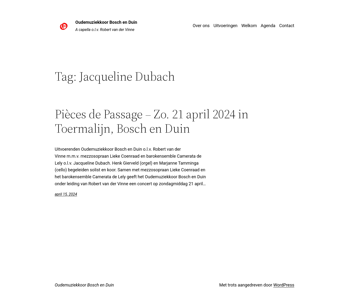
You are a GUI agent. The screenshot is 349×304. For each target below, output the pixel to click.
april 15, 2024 (66, 194)
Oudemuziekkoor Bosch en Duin (106, 22)
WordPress (283, 284)
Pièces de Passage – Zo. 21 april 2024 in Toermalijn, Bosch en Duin (151, 121)
